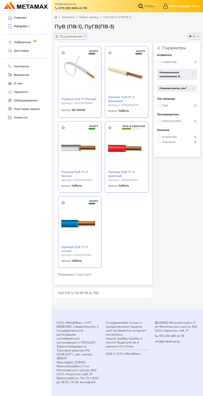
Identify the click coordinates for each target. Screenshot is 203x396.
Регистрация (179, 6)
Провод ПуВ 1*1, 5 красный (121, 174)
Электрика (68, 17)
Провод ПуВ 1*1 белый (78, 99)
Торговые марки (24, 109)
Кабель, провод (89, 17)
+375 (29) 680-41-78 (71, 8)
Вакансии (18, 75)
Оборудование (26, 100)
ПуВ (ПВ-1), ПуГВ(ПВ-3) (117, 17)
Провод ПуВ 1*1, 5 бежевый (121, 99)
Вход (196, 6)
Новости (17, 117)
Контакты (18, 66)
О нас (15, 83)
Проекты (21, 92)
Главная (17, 18)
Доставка (18, 51)
